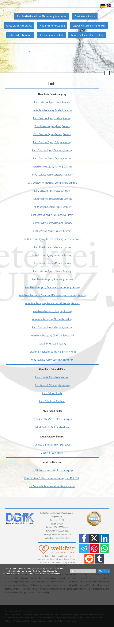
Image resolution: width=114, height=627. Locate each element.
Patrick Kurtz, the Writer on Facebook (52, 427)
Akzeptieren (104, 570)
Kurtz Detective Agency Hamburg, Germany (52, 223)
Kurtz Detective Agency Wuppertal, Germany (52, 327)
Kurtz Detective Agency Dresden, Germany (52, 158)
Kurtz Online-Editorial (52, 393)
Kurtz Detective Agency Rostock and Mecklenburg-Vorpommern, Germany (52, 295)
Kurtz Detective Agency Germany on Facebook (52, 359)
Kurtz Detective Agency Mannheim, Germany (52, 255)
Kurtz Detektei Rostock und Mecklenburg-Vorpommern (41, 16)
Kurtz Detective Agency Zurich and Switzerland (52, 335)
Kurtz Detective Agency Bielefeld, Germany (52, 110)
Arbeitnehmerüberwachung (52, 25)
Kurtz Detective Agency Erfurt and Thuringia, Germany (52, 182)
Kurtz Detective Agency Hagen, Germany (52, 206)
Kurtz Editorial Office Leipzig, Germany (52, 385)
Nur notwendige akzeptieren (83, 570)
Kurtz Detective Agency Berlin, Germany (52, 102)
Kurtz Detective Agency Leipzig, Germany (52, 247)
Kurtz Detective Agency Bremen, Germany (52, 134)
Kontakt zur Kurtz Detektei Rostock (87, 35)
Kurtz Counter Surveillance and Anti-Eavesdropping (52, 351)
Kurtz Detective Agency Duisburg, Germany (52, 166)
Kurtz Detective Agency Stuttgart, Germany (52, 311)
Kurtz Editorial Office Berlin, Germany (52, 377)
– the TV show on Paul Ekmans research (52, 486)
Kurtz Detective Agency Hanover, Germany (52, 231)
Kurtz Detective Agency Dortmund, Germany (52, 150)
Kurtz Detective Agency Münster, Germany (52, 271)
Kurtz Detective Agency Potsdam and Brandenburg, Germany (52, 287)
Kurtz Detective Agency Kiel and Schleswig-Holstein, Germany (52, 239)
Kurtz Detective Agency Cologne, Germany (52, 142)
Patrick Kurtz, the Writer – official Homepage (52, 419)
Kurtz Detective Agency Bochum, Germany (52, 118)
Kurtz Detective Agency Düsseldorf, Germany (52, 174)
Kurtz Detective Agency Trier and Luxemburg (52, 319)
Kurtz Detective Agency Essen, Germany (52, 190)
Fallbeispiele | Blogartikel (19, 35)
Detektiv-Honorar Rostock (51, 35)
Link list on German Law (52, 452)
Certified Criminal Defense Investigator (52, 444)
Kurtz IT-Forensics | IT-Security (52, 343)
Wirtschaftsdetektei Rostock (19, 25)
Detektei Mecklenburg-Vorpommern (89, 25)
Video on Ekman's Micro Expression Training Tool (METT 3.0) (51, 478)
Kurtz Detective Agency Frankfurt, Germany (52, 198)
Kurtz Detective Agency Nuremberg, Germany (52, 279)
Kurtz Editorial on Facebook (52, 401)
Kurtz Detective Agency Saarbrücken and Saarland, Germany (52, 303)
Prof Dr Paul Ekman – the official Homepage (52, 470)
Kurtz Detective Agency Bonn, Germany (52, 126)
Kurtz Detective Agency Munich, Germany (52, 263)
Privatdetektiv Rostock (85, 16)
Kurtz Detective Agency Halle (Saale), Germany (52, 214)
